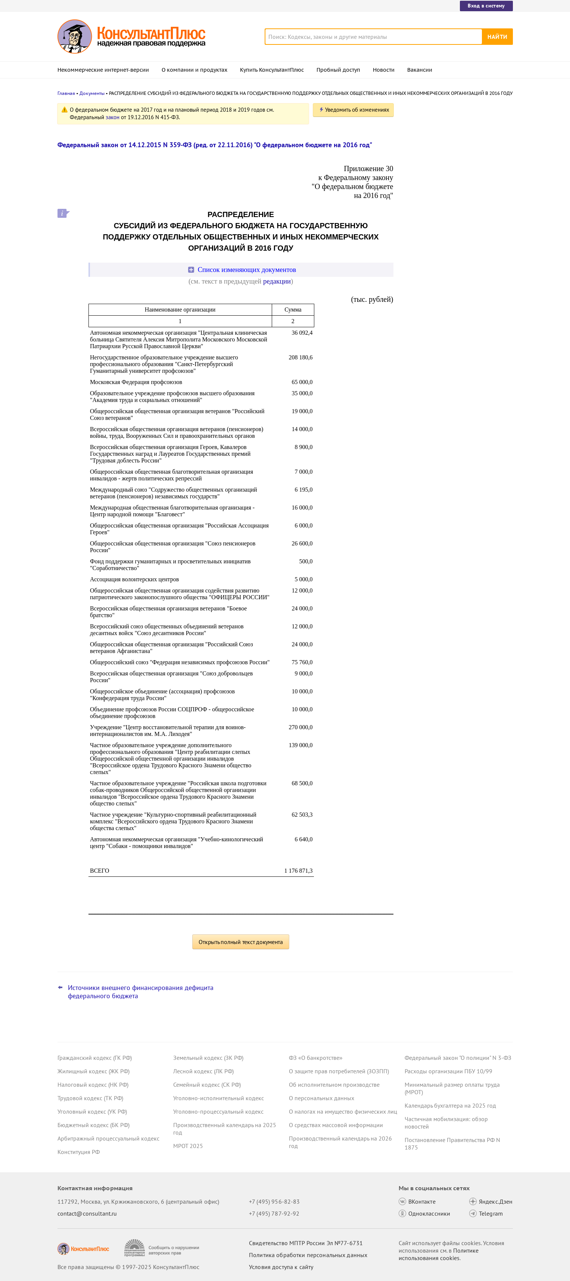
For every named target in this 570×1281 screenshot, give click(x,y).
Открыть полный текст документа (241, 942)
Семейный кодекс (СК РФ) (207, 1084)
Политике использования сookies (439, 1254)
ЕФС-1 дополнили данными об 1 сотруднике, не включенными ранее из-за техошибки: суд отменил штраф (455, 147)
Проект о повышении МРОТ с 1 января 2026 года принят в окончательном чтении (456, 236)
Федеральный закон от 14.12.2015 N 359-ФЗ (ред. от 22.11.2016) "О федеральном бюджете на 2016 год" (214, 144)
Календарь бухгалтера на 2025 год (450, 1105)
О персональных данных (321, 1098)
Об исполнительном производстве (334, 1084)
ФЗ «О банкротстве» (316, 1057)
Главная (66, 93)
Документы (92, 93)
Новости (384, 69)
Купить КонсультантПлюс (272, 69)
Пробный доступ (338, 69)
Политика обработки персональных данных (308, 1255)
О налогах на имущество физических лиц (343, 1111)
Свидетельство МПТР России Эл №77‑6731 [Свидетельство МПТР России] (306, 1243)
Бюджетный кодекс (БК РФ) (93, 1125)
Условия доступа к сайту (281, 1267)
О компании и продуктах (194, 69)
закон (112, 117)
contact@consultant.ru (87, 1213)
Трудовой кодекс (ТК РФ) (90, 1098)
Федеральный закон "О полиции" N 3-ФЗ (458, 1057)
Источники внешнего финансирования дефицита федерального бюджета (141, 992)
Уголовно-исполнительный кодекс (218, 1098)
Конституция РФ (78, 1151)
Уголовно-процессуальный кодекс (218, 1111)
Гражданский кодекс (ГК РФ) (94, 1057)
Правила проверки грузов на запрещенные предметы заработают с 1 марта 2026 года (457, 276)
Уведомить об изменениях (357, 109)
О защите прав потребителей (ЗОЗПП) (339, 1071)
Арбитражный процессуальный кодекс (108, 1138)
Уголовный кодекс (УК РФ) (92, 1111)
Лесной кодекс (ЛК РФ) (203, 1071)
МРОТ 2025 (188, 1146)
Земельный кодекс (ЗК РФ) (208, 1057)
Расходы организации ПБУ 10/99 (448, 1071)
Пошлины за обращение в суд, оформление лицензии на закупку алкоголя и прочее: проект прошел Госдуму (452, 190)
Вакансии (419, 69)
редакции (277, 281)
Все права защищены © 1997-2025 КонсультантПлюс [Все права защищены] (128, 1267)
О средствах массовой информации (336, 1125)
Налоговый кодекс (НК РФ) (92, 1084)
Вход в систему (486, 5)
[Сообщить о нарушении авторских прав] (162, 1248)
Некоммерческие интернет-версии (103, 69)
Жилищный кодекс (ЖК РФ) (93, 1071)
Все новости (424, 300)
